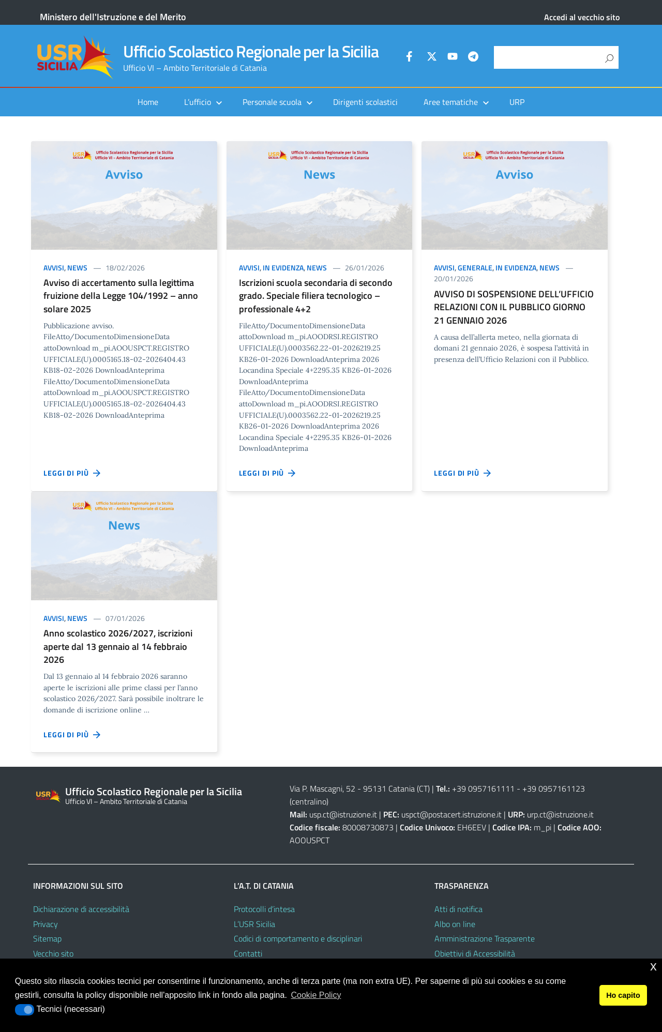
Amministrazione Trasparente (484, 938)
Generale (475, 267)
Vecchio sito (53, 953)
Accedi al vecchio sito (582, 17)
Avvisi (53, 267)
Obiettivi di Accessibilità (474, 953)
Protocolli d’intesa (264, 909)
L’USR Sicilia (254, 924)
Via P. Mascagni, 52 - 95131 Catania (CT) (360, 788)
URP (516, 102)
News (77, 267)
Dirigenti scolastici (365, 102)
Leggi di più (72, 473)
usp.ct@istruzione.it (343, 814)
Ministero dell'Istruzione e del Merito (113, 17)
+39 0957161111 (483, 788)
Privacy (45, 924)
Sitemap (47, 938)
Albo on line (454, 924)
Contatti (248, 953)
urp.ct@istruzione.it (560, 814)
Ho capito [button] (623, 995)
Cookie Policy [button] (316, 995)
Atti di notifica (458, 909)
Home (148, 102)
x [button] (653, 966)
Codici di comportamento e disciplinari (298, 938)
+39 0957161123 (553, 788)
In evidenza (283, 267)
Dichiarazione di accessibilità (81, 909)
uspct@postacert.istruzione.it (451, 814)
